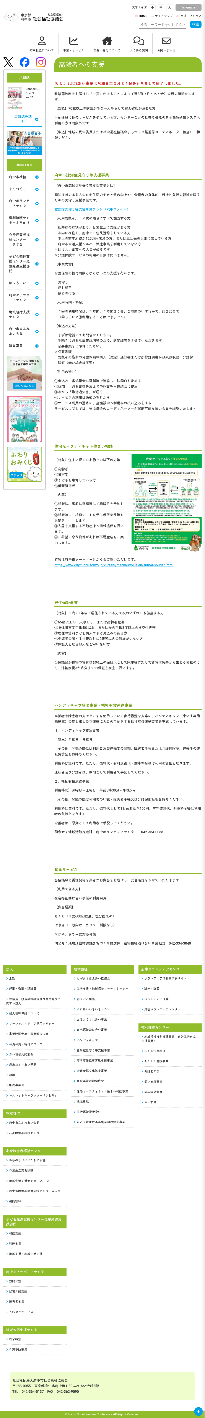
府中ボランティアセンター (24, 203)
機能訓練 (13, 1201)
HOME (141, 16)
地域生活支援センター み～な (27, 1181)
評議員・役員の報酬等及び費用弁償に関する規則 (33, 1001)
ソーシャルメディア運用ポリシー (30, 1023)
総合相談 (13, 1339)
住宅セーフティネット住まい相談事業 (101, 1091)
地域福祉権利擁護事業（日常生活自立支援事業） (169, 1039)
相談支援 (13, 1233)
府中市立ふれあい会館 (24, 331)
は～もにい (24, 283)
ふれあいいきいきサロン (92, 1009)
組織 (10, 1075)
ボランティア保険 (155, 999)
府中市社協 (24, 177)
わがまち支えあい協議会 (92, 978)
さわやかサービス (20, 1312)
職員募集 (24, 346)
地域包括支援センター (24, 314)
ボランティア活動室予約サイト (164, 978)
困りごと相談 (84, 999)
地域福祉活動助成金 (89, 1081)
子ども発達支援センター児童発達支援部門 (24, 264)
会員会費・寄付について (24, 1044)
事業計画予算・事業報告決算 (27, 1034)
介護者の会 (151, 1071)
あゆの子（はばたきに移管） (27, 1160)
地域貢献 (81, 1101)
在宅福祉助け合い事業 (90, 1029)
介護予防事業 (17, 1349)
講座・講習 (151, 988)
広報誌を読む (26, 119)
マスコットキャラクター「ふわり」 (32, 1095)
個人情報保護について (23, 1013)
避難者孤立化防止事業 (90, 1071)
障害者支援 (15, 1301)
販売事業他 (15, 1085)
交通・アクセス (189, 16)
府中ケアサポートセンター (24, 297)
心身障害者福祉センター (24, 1133)
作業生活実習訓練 (20, 1170)
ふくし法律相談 (154, 1051)
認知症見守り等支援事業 (92, 1050)
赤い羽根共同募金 (20, 1054)
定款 (10, 978)
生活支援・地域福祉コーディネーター (101, 988)
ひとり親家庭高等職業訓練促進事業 (99, 1122)
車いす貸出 (151, 1102)
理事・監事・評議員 (21, 988)
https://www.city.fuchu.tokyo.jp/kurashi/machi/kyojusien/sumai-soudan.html (114, 565)
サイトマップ (162, 16)
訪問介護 (13, 1281)
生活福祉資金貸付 (87, 1112)
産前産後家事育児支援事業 (93, 1060)
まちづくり (24, 189)
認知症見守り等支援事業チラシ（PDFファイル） (92, 209)
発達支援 (13, 1243)
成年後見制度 (152, 1092)
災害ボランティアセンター (161, 1009)
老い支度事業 (152, 1081)
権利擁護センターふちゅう (24, 220)
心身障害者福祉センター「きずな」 (24, 240)
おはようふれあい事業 (90, 1019)
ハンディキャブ (86, 1040)
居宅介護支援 (17, 1291)
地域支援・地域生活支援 (24, 1254)
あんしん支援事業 (155, 1061)
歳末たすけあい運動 (21, 1064)
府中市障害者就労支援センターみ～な (33, 1191)
